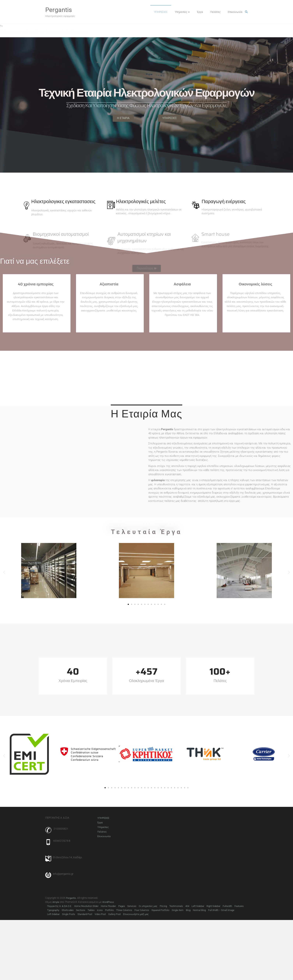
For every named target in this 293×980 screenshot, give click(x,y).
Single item (177, 910)
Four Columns (142, 910)
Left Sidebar (198, 906)
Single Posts (68, 914)
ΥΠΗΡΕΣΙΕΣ (160, 11)
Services (131, 906)
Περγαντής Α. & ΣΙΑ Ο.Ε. (59, 906)
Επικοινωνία (235, 11)
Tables (91, 910)
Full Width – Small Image (221, 910)
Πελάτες (215, 11)
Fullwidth (227, 906)
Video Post (100, 914)
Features (239, 906)
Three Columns (124, 910)
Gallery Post (114, 914)
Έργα (200, 11)
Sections (80, 910)
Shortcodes (68, 910)
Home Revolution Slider (86, 906)
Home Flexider (108, 906)
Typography (53, 910)
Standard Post (84, 914)
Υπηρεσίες (181, 11)
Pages (121, 906)
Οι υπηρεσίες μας (148, 906)
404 (187, 906)
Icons (100, 910)
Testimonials (176, 906)
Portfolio (109, 910)
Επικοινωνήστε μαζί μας (136, 914)
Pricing (163, 906)
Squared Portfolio (160, 910)
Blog (188, 910)
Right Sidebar (213, 906)
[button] (4, 572)
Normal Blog (199, 910)
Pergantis (58, 9)
